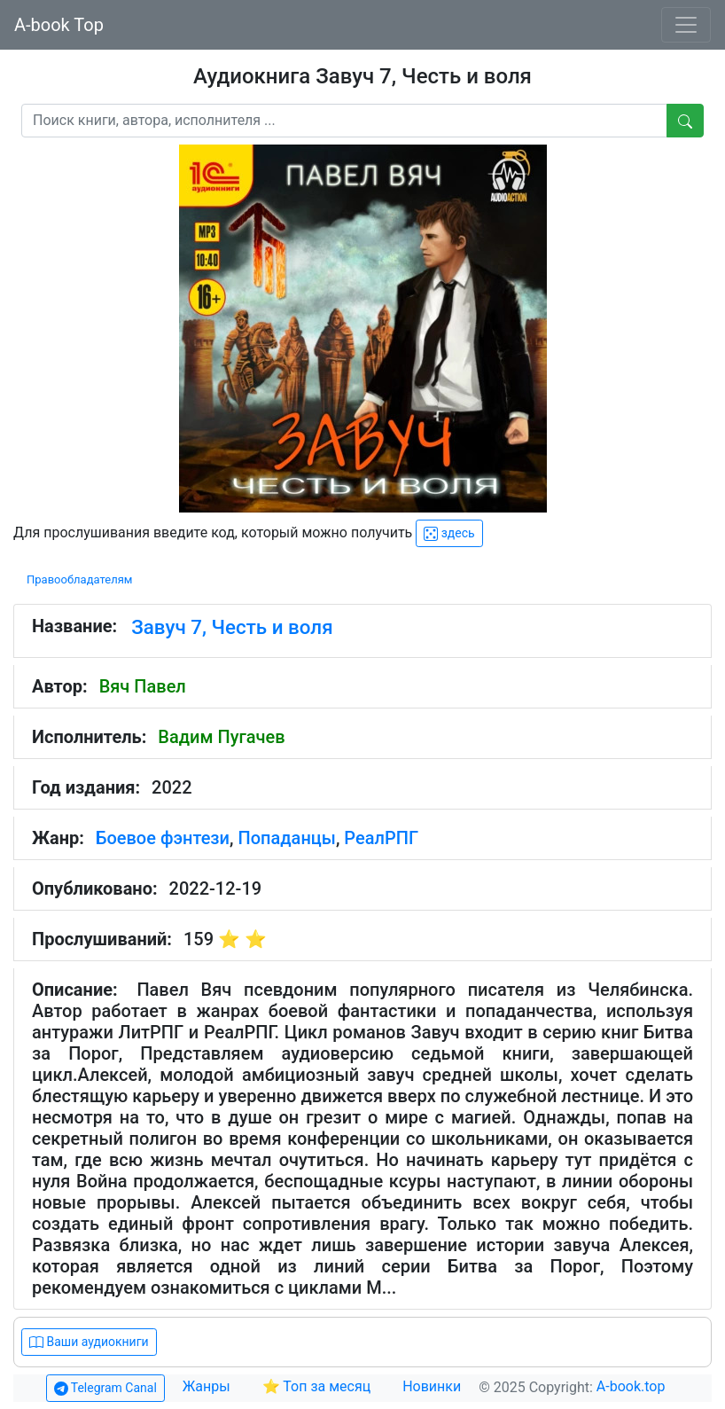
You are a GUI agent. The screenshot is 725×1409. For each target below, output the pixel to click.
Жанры (208, 1386)
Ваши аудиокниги (89, 1342)
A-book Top (59, 24)
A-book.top (631, 1386)
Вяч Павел (142, 686)
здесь (449, 533)
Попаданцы (286, 838)
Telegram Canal (105, 1388)
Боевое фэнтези (163, 838)
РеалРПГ (381, 838)
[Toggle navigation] (686, 25)
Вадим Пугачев (221, 737)
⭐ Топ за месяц (316, 1386)
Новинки (431, 1386)
